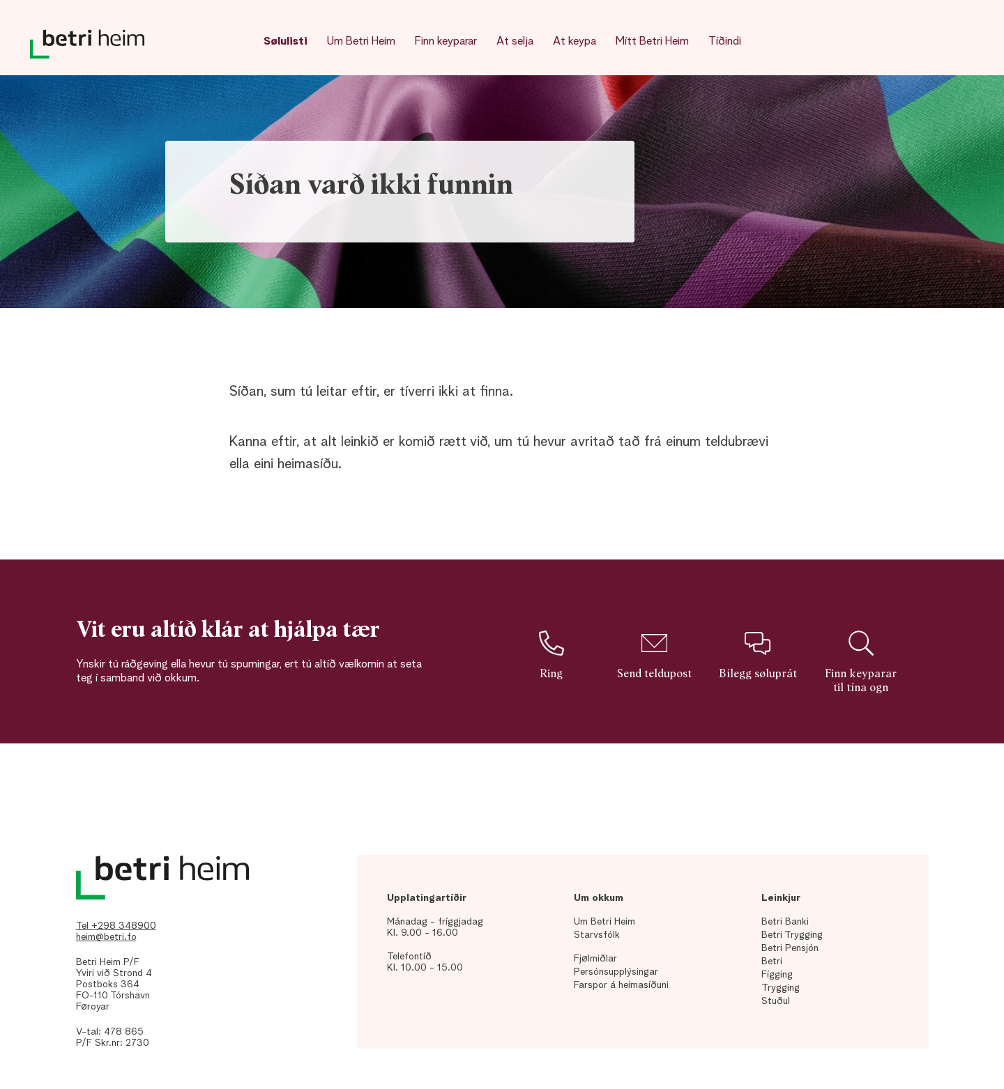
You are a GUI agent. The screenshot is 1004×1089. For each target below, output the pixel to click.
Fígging (777, 975)
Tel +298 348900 (116, 926)
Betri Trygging (792, 935)
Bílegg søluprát (758, 655)
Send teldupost (654, 655)
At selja (514, 41)
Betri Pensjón (790, 948)
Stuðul (775, 1001)
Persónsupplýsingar (616, 972)
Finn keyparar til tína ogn (861, 662)
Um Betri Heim (361, 41)
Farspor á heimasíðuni (621, 985)
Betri (771, 961)
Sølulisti (285, 41)
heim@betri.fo (106, 937)
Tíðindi (724, 41)
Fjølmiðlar (595, 959)
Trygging (780, 988)
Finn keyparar (446, 41)
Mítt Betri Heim (652, 41)
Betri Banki (785, 922)
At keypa (574, 41)
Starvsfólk (597, 935)
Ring (550, 655)
